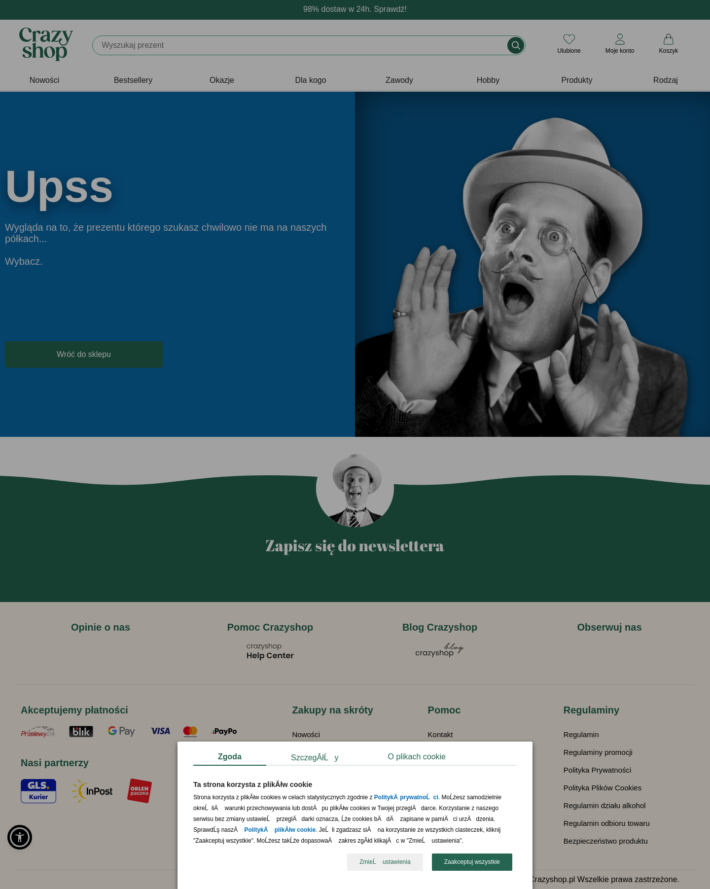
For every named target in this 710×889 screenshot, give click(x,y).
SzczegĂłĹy (315, 757)
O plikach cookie (417, 756)
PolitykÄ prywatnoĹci (406, 797)
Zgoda (230, 756)
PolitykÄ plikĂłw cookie (280, 830)
